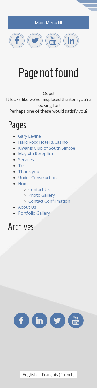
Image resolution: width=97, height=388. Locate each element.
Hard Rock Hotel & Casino (43, 142)
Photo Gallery (41, 195)
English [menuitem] (30, 374)
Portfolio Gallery (34, 213)
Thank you (28, 171)
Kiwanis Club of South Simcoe (46, 148)
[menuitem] (29, 374)
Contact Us (39, 189)
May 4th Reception (36, 154)
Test (22, 166)
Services (26, 160)
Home (24, 183)
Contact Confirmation (49, 201)
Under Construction (37, 177)
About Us (27, 207)
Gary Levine (29, 136)
